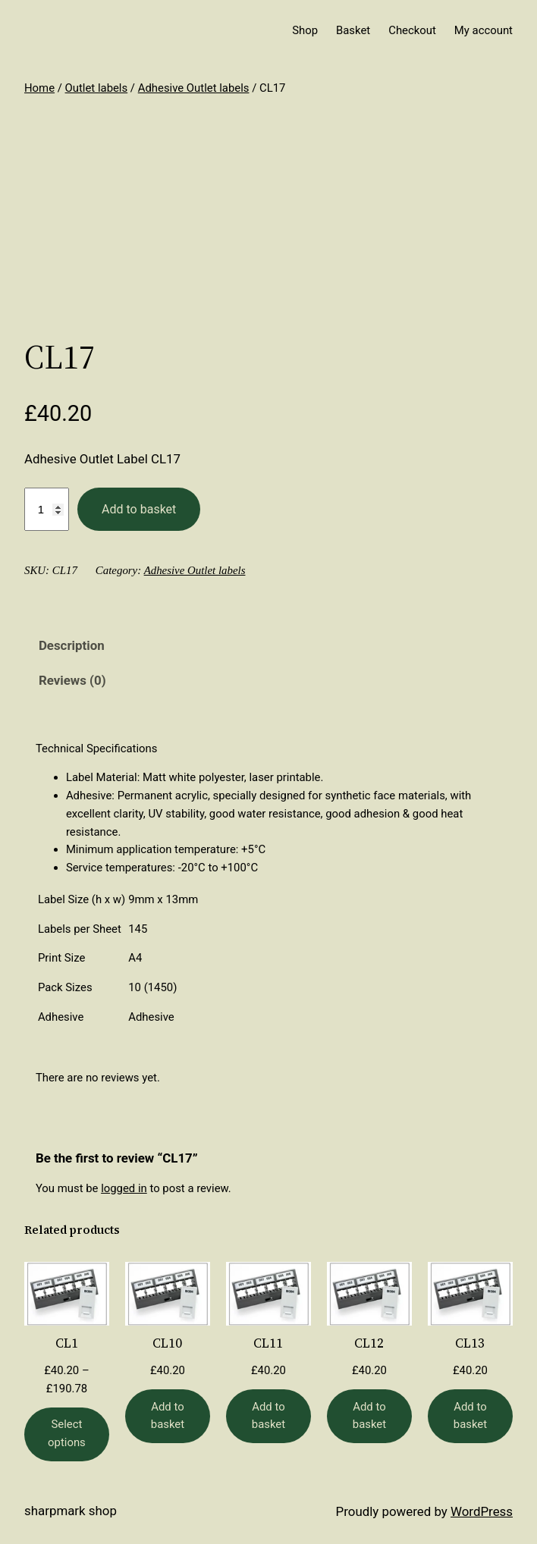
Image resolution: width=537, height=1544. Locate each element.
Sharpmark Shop (70, 1510)
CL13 (470, 1343)
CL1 (66, 1343)
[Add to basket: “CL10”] (167, 1416)
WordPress (482, 1511)
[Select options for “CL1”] (66, 1434)
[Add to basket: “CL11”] (268, 1416)
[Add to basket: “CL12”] (369, 1416)
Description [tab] (72, 645)
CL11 (268, 1343)
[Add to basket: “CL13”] (470, 1416)
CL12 (369, 1343)
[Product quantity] (46, 510)
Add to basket (139, 509)
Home (39, 88)
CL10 (167, 1343)
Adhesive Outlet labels (194, 88)
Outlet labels (96, 88)
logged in (124, 1188)
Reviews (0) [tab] (72, 680)
